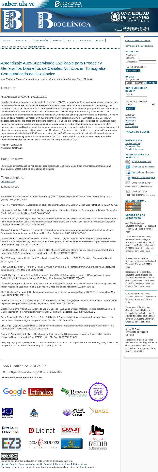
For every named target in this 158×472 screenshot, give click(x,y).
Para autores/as (132, 146)
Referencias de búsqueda (143, 177)
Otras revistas (131, 126)
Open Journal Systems (137, 40)
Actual (71, 41)
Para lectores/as (132, 143)
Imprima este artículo (141, 161)
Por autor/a (130, 121)
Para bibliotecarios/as (135, 149)
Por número (130, 118)
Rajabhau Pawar (35, 46)
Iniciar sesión (40, 41)
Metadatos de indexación (143, 167)
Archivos (85, 41)
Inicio (6, 41)
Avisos (99, 41)
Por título (129, 123)
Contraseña (131, 62)
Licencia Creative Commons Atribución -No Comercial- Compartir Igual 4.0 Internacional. (44, 464)
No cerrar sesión (138, 67)
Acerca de (21, 41)
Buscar (57, 41)
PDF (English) (8, 182)
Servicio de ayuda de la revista (139, 46)
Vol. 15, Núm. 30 (17, 46)
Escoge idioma (132, 80)
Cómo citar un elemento (142, 172)
